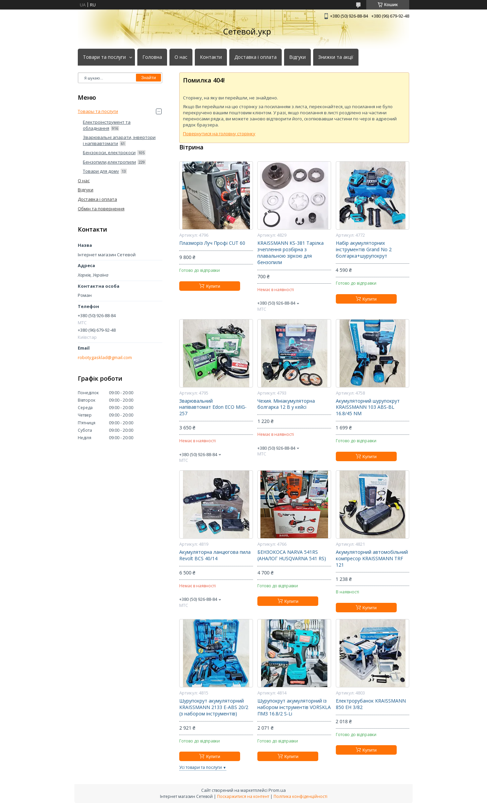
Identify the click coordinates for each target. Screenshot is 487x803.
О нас (181, 57)
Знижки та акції (335, 57)
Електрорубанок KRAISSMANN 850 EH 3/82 (371, 704)
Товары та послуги (98, 111)
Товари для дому (101, 171)
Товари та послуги (104, 57)
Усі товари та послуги (200, 767)
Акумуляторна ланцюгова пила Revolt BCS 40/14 (215, 555)
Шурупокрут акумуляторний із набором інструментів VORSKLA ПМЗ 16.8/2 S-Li (294, 707)
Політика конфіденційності (300, 796)
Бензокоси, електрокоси (109, 152)
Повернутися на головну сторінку (219, 134)
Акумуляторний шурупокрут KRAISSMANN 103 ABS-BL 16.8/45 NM (368, 407)
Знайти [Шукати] (148, 77)
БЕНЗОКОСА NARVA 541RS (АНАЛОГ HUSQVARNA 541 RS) (291, 555)
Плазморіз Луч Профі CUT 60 (212, 243)
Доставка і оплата (255, 57)
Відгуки (297, 57)
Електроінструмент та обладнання (107, 125)
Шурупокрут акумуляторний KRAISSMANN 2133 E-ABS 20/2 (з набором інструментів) (213, 707)
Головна (152, 57)
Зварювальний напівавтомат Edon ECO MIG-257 (213, 407)
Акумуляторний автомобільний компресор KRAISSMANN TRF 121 (372, 558)
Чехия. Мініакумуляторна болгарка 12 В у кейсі (286, 404)
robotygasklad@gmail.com (105, 357)
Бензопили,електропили (109, 162)
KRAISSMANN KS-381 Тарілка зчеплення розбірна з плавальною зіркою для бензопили (290, 252)
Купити (213, 286)
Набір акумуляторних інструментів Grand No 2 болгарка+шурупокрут (364, 249)
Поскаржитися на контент (243, 796)
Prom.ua (277, 790)
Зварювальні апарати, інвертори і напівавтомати (119, 140)
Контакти (211, 57)
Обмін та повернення (101, 209)
